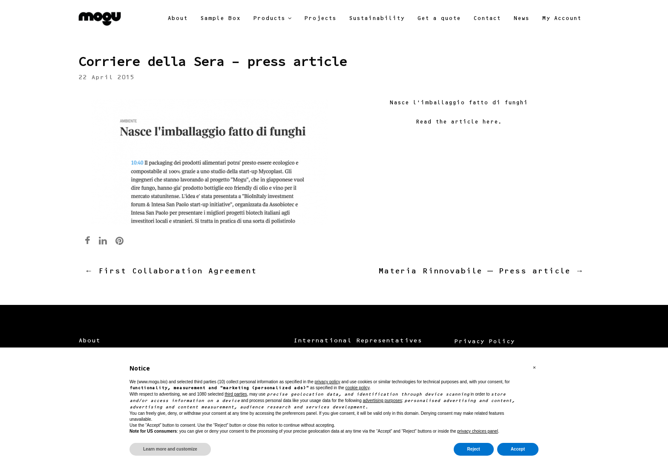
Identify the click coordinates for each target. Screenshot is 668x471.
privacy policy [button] (327, 381)
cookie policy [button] (358, 387)
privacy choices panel (477, 431)
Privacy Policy (484, 342)
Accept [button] (518, 449)
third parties (236, 394)
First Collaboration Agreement (170, 272)
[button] (534, 368)
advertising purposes (382, 400)
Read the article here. (459, 122)
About (89, 341)
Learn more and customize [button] (170, 449)
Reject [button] (473, 449)
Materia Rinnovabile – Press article (480, 272)
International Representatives (357, 341)
